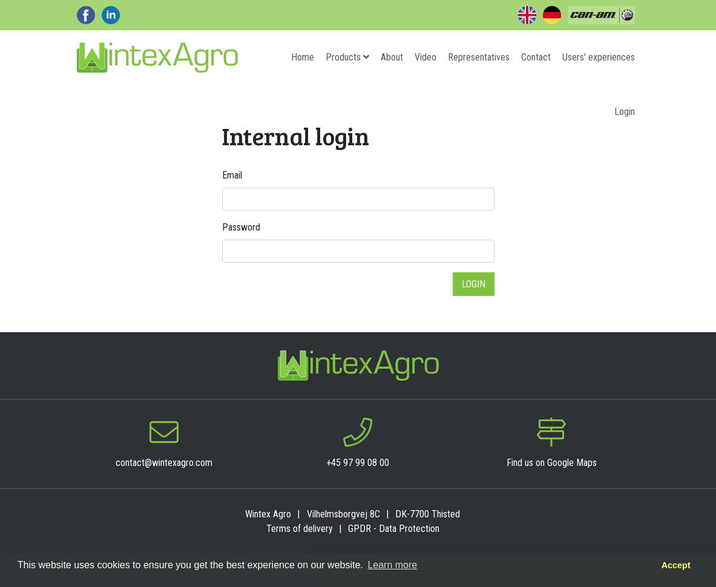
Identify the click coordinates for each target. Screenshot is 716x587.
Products (347, 57)
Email (232, 175)
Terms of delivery (299, 528)
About (392, 57)
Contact (536, 57)
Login (624, 111)
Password (241, 227)
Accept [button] (676, 565)
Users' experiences (598, 57)
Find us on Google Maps (552, 462)
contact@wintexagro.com (164, 462)
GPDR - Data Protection (393, 528)
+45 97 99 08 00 (357, 462)
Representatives (479, 57)
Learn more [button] (392, 565)
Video (425, 57)
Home (302, 57)
